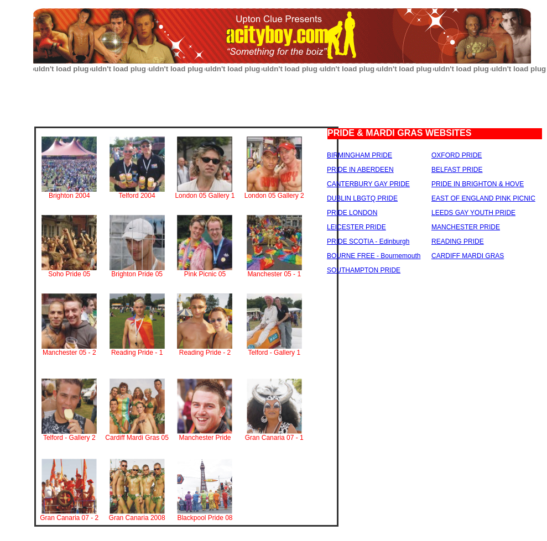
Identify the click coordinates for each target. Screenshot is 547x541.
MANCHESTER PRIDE (465, 227)
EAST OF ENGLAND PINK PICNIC (483, 198)
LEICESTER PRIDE (356, 227)
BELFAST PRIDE (456, 170)
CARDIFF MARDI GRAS (467, 256)
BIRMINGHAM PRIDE (359, 155)
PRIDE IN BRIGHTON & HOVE (477, 184)
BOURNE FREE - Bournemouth (373, 256)
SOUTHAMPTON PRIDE (363, 270)
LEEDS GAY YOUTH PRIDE (473, 213)
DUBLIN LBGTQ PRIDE (362, 198)
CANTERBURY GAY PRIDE (368, 184)
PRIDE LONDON (352, 213)
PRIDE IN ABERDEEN (360, 170)
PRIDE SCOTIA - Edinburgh (368, 241)
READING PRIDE (457, 241)
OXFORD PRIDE (456, 155)
